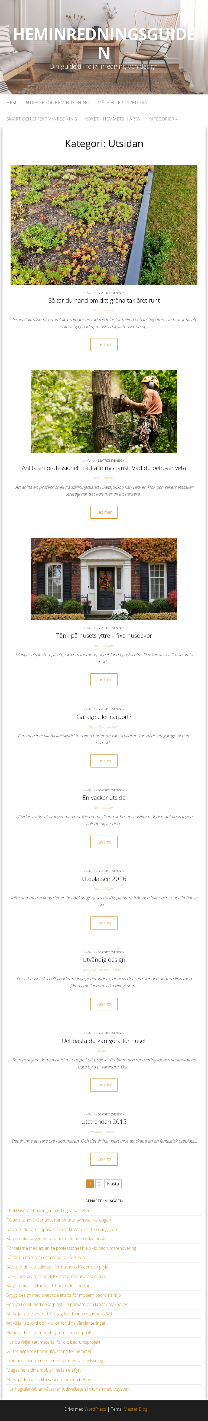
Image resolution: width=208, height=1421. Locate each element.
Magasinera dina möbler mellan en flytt (43, 1370)
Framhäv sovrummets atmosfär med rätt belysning (54, 1361)
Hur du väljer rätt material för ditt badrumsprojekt (53, 1342)
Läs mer (104, 344)
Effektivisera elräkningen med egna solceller (48, 1210)
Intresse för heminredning (56, 103)
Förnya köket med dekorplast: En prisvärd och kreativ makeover (67, 1304)
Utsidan (107, 310)
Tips (96, 310)
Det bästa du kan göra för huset (104, 1040)
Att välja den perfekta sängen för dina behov (48, 1379)
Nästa (113, 1184)
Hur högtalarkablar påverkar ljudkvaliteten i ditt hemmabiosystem (68, 1389)
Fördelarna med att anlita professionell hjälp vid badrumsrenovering (71, 1248)
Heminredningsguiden (104, 43)
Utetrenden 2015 (104, 1121)
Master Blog (135, 1409)
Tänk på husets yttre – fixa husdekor (104, 635)
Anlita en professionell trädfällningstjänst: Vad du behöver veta (104, 468)
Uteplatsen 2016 (104, 878)
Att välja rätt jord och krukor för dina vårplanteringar (56, 1323)
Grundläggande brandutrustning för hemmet (48, 1351)
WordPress (95, 1409)
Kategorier (163, 119)
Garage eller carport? (104, 716)
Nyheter (104, 970)
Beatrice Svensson (111, 293)
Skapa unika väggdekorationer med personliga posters (58, 1239)
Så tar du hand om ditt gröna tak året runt (104, 300)
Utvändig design (104, 959)
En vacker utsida (104, 797)
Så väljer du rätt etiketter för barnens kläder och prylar (58, 1267)
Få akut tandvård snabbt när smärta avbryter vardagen (58, 1220)
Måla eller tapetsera (122, 103)
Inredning (89, 970)
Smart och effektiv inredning (41, 119)
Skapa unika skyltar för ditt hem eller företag (48, 1286)
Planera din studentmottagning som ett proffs (50, 1333)
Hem (11, 103)
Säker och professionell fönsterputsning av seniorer (56, 1276)
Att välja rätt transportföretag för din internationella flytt (59, 1314)
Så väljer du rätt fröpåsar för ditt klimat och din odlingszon (61, 1229)
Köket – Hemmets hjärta (112, 119)
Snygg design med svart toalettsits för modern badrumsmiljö (63, 1295)
